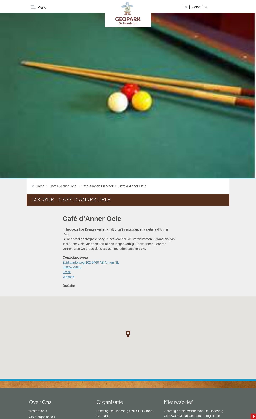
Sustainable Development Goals (51, 366)
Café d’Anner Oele (63, 129)
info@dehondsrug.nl (110, 386)
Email (67, 215)
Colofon (107, 414)
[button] (128, 277)
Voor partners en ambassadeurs (51, 372)
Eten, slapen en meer (97, 129)
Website (68, 220)
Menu (38, 7)
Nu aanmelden (179, 375)
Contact (196, 7)
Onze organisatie (41, 360)
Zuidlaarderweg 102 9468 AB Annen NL (91, 206)
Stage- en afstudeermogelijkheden (53, 378)
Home (38, 129)
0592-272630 (72, 210)
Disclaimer (94, 414)
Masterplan (37, 354)
